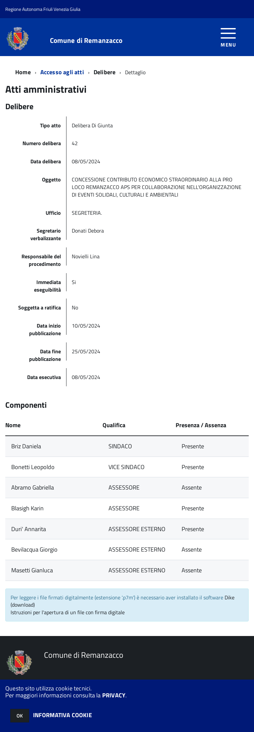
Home (23, 72)
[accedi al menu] (228, 37)
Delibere (104, 72)
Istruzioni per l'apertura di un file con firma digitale (68, 612)
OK (20, 715)
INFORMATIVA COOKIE (62, 715)
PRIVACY (113, 695)
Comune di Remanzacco (86, 40)
